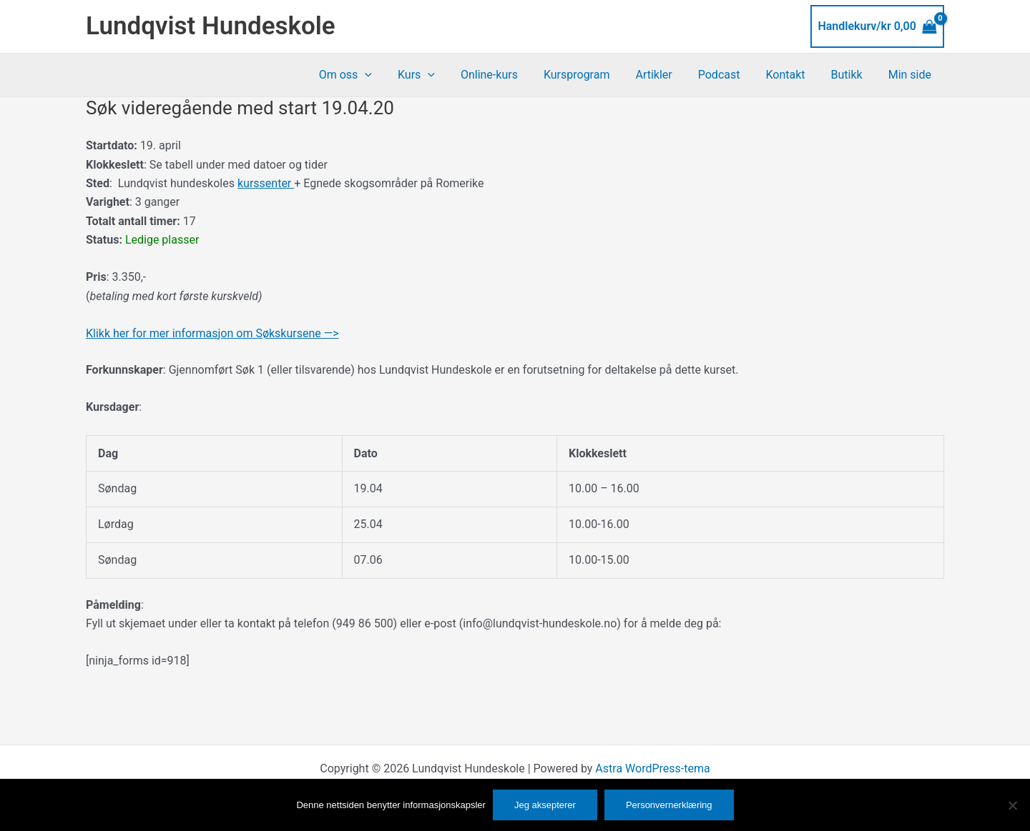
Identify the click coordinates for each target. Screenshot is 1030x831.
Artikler (666, 74)
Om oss (369, 75)
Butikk (851, 74)
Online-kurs (507, 74)
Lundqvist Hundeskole (210, 26)
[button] (389, 75)
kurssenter (265, 183)
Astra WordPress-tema (652, 768)
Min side (911, 74)
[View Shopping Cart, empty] (877, 26)
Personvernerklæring (669, 805)
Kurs (437, 75)
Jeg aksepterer (545, 805)
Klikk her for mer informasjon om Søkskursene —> (212, 333)
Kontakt (792, 74)
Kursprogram (592, 74)
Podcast (729, 74)
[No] (1012, 805)
